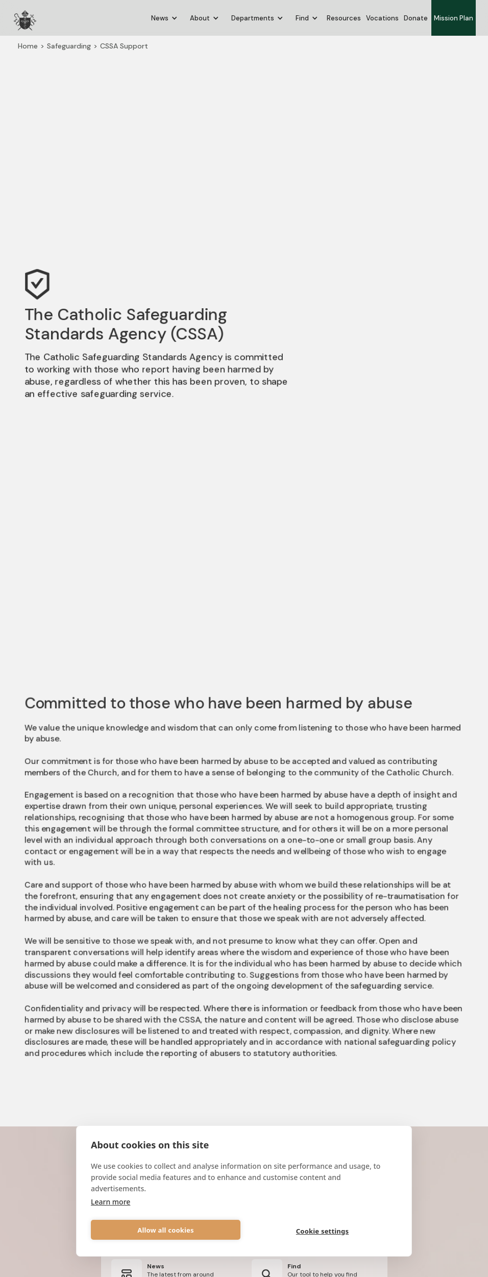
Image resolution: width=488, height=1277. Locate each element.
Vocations (382, 18)
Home (26, 43)
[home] (25, 18)
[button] (164, 18)
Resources (344, 18)
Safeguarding (67, 43)
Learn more (110, 1202)
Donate (416, 18)
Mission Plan (453, 18)
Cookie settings (322, 1231)
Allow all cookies (165, 1230)
